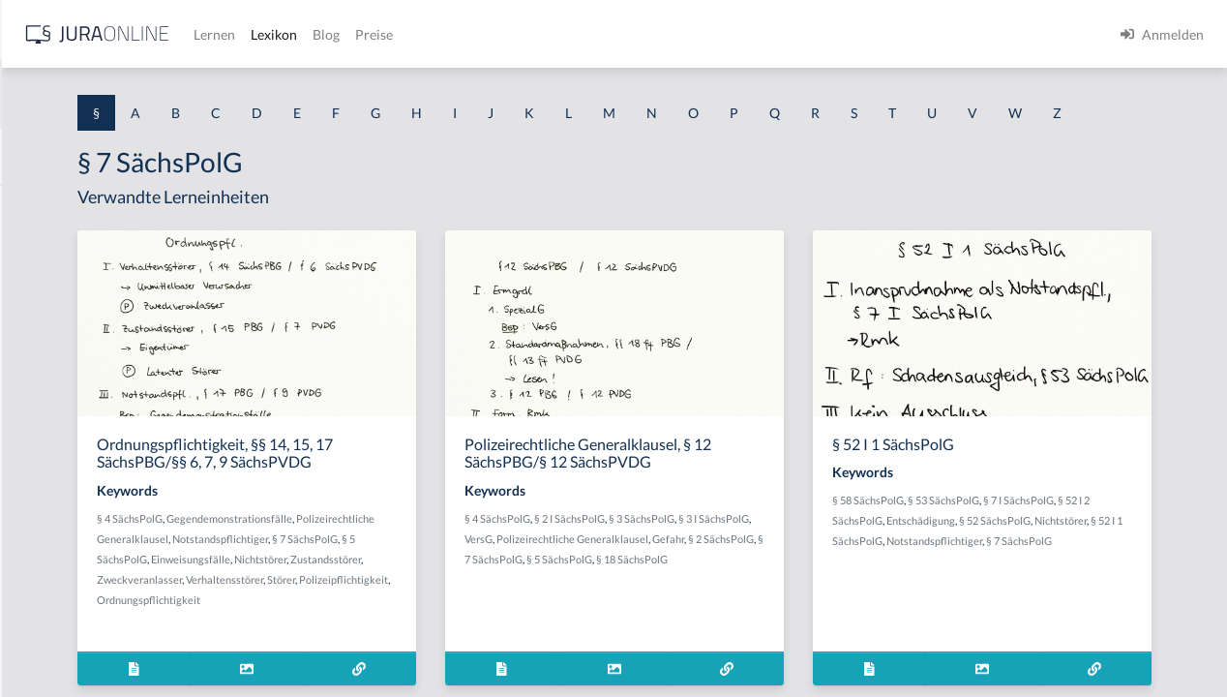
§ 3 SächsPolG (826, 554)
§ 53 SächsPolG (1066, 536)
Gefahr (741, 595)
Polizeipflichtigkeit (388, 656)
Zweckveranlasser (386, 635)
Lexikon (581, 34)
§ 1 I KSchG (49, 598)
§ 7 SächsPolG (476, 595)
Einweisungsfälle (383, 615)
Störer (528, 635)
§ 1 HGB (40, 336)
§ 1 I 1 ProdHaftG (67, 423)
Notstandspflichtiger (391, 595)
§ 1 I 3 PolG (49, 554)
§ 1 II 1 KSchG (56, 641)
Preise (682, 34)
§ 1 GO (35, 293)
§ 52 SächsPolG (1144, 556)
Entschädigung (1069, 556)
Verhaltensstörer (471, 635)
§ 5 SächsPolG (546, 595)
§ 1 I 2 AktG (49, 467)
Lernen (522, 34)
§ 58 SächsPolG (991, 536)
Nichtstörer (453, 615)
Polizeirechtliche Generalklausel (419, 574)
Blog (633, 34)
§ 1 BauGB (46, 249)
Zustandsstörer (518, 615)
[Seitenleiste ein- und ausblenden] (278, 29)
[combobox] (154, 94)
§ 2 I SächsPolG (754, 554)
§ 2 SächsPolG (793, 595)
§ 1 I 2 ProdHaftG (67, 510)
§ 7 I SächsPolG (1141, 536)
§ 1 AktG (41, 205)
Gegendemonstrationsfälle (476, 554)
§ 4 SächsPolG (376, 554)
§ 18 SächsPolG (809, 615)
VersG (717, 574)
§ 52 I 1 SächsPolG (1053, 576)
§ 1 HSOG (44, 380)
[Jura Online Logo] (405, 34)
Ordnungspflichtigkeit (488, 656)
